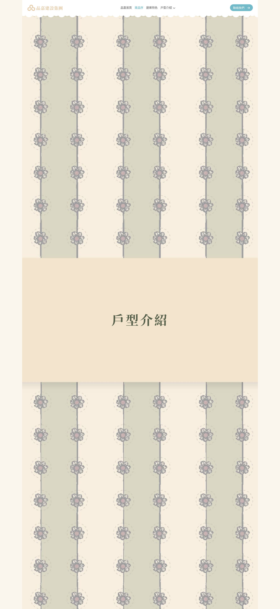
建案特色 (152, 7)
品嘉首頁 (126, 7)
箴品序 (139, 7)
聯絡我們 (237, 8)
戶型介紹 (166, 7)
